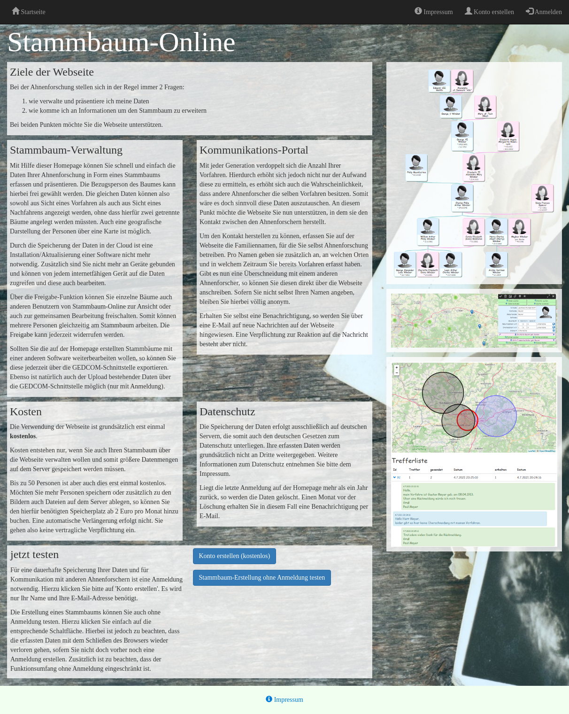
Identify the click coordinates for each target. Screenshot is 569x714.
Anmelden (544, 12)
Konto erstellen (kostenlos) (234, 555)
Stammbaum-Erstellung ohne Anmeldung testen (262, 577)
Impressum (434, 12)
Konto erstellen (489, 12)
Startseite (29, 12)
